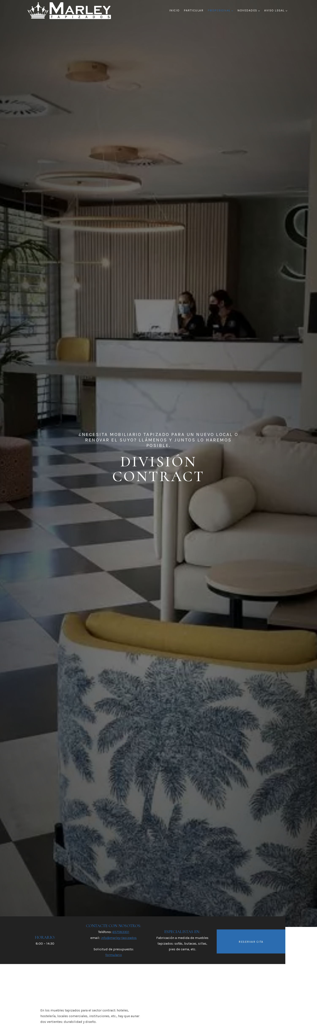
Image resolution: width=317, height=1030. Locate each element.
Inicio (174, 10)
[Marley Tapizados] (69, 10)
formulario (113, 955)
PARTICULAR (193, 10)
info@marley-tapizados (119, 938)
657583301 (120, 932)
